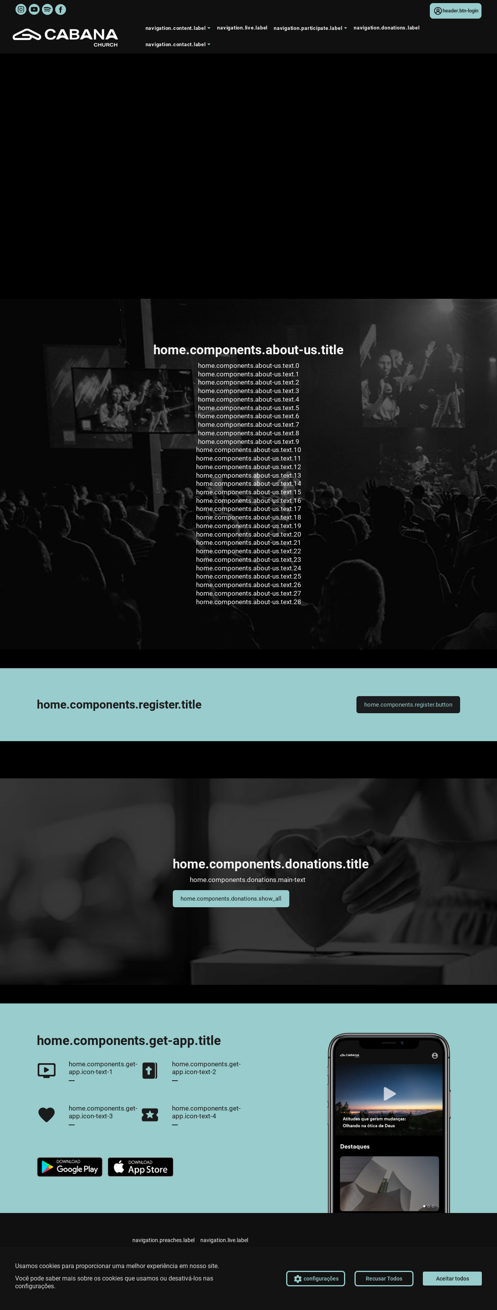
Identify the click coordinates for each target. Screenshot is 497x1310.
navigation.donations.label (387, 28)
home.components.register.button (408, 704)
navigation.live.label (242, 28)
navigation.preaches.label (163, 1240)
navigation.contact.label (179, 46)
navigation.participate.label (311, 30)
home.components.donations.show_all (231, 898)
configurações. (35, 1286)
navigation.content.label (179, 30)
